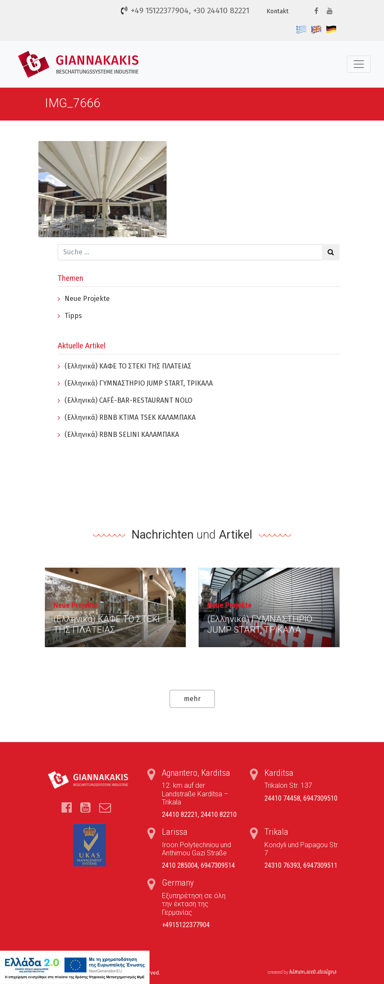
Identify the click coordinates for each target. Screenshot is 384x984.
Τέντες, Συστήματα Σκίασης (79, 64)
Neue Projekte (87, 299)
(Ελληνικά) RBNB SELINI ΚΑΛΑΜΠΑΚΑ (121, 434)
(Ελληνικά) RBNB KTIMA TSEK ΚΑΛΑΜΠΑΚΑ (130, 417)
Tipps (73, 316)
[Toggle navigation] (359, 64)
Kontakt (278, 11)
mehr (192, 699)
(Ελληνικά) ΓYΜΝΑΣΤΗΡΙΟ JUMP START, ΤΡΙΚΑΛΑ (138, 383)
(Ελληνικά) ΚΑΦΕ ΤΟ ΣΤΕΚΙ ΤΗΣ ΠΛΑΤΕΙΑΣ (127, 366)
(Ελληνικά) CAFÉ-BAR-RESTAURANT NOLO (128, 400)
